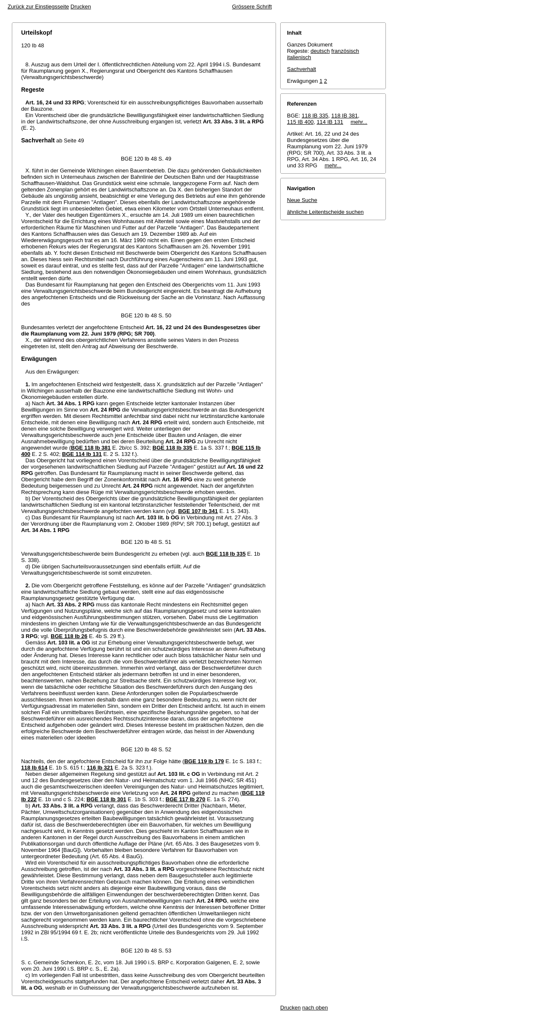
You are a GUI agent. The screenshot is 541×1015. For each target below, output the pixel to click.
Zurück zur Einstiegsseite (38, 6)
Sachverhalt (301, 69)
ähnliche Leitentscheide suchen (325, 212)
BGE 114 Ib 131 (82, 454)
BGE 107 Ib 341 (198, 511)
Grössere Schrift (252, 6)
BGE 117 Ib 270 (185, 799)
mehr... (358, 122)
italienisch (299, 57)
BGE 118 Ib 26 (69, 636)
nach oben (315, 1007)
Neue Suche (302, 200)
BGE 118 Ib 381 (91, 448)
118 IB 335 (315, 115)
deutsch (320, 51)
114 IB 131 (330, 122)
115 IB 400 (300, 122)
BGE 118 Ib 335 (172, 448)
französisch (345, 51)
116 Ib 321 (100, 767)
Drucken (81, 6)
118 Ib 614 (34, 767)
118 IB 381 (344, 115)
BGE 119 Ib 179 (204, 761)
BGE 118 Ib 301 (106, 799)
